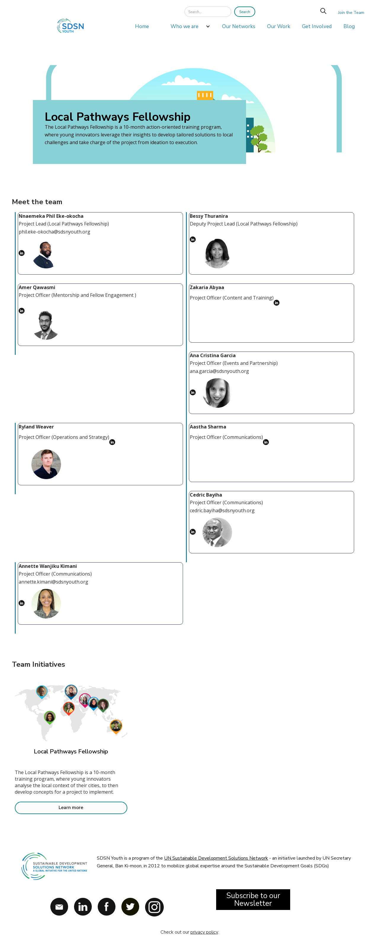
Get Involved (317, 26)
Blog (349, 26)
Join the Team (351, 12)
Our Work (278, 26)
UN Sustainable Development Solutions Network (216, 858)
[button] (187, 28)
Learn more (71, 807)
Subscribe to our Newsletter (253, 899)
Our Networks (238, 26)
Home (142, 26)
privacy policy (204, 932)
